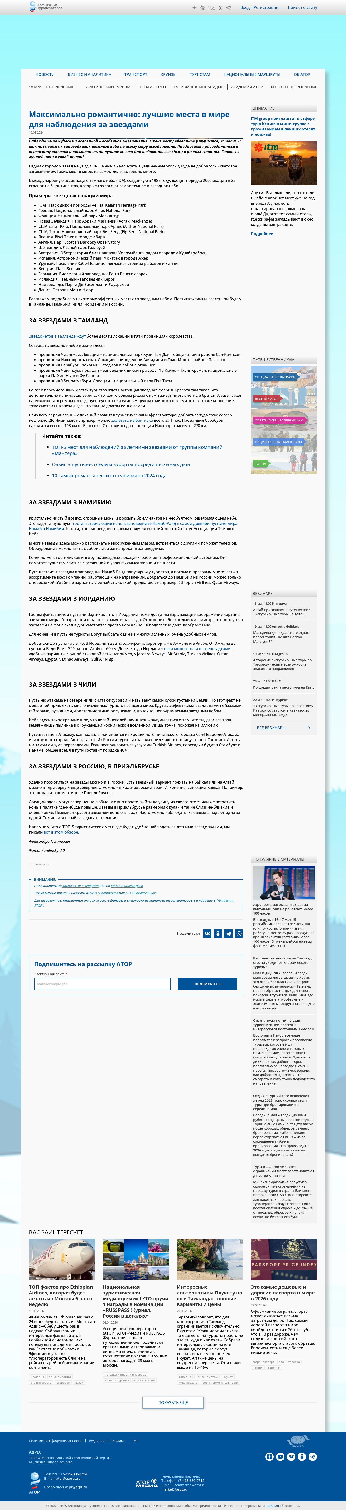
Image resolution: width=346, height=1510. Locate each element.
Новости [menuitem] (45, 74)
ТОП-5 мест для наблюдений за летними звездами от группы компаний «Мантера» (137, 450)
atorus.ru (272, 1506)
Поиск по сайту (302, 7)
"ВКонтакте (108, 893)
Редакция (97, 1440)
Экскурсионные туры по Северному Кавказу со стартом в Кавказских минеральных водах (283, 710)
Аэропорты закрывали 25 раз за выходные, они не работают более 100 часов (283, 909)
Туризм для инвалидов (198, 87)
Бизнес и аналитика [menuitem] (89, 74)
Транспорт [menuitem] (135, 74)
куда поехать (188, 1382)
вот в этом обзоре (61, 832)
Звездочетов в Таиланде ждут (57, 336)
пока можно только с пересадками (197, 648)
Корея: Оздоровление (294, 87)
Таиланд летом (207, 1377)
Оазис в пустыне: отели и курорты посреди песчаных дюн (121, 464)
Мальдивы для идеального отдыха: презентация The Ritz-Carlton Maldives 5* (282, 637)
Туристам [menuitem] (200, 74)
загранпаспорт (263, 1362)
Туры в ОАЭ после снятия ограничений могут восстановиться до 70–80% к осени (283, 1171)
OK (220, 8)
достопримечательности (220, 1382)
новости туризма (117, 1380)
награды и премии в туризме (125, 1375)
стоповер (63, 1382)
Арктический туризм (108, 87)
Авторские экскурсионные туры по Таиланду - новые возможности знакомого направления (282, 664)
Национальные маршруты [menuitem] (252, 74)
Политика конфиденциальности (55, 1440)
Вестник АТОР (266, 398)
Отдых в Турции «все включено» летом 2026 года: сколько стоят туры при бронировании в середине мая (281, 1102)
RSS (136, 1440)
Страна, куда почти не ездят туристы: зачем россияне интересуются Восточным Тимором (283, 1024)
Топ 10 (260, 463)
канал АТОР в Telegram (80, 886)
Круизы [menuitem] (169, 74)
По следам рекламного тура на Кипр (284, 687)
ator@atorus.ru (68, 1478)
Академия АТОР (247, 87)
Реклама (118, 1440)
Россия (258, 1368)
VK (211, 7)
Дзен (194, 7)
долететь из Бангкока (132, 420)
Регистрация (266, 7)
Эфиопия (37, 1377)
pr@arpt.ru (78, 1487)
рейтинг (273, 1368)
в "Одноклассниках (140, 893)
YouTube (202, 7)
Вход (245, 7)
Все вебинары (271, 727)
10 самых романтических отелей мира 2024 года (109, 475)
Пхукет (228, 1377)
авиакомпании (60, 1377)
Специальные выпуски (275, 377)
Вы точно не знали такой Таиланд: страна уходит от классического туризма (283, 962)
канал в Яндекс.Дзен (127, 886)
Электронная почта (49, 974)
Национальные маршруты (278, 442)
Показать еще (173, 1402)
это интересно (41, 864)
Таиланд (185, 1377)
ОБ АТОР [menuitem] (302, 74)
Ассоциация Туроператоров (50, 6)
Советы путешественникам (279, 420)
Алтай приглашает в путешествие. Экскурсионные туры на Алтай (282, 611)
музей (79, 1382)
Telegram (228, 7)
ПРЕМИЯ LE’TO (152, 87)
